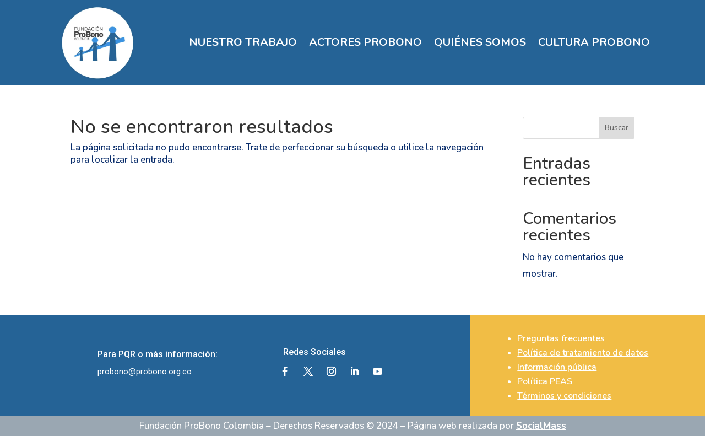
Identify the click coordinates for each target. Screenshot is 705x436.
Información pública (556, 367)
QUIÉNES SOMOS (480, 42)
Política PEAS (544, 381)
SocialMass (541, 425)
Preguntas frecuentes (561, 338)
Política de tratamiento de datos (582, 353)
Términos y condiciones (564, 396)
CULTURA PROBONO (594, 42)
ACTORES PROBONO (365, 42)
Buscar (616, 127)
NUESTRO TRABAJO (243, 42)
